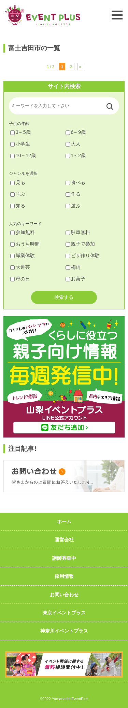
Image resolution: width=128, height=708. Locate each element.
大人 (73, 144)
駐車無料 (78, 232)
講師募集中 (64, 558)
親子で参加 (80, 244)
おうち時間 (25, 244)
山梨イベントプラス (42, 14)
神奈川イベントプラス (64, 631)
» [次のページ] (80, 67)
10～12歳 (23, 155)
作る (73, 194)
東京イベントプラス (64, 612)
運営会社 (64, 539)
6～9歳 (76, 132)
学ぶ (17, 194)
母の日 (20, 278)
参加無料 (22, 232)
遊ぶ (73, 205)
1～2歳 (76, 155)
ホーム (64, 521)
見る (17, 182)
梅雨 (73, 267)
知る (17, 205)
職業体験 (22, 255)
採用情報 (64, 576)
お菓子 (75, 278)
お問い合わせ (64, 594)
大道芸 (20, 267)
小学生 (20, 144)
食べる (75, 182)
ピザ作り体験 (83, 255)
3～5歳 (20, 132)
